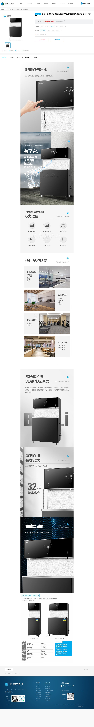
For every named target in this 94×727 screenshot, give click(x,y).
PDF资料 (58, 39)
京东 (19, 673)
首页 (21, 3)
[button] (29, 45)
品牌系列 (30, 3)
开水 (42, 26)
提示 (64, 20)
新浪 (12, 673)
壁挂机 (37, 686)
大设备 (37, 700)
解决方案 (46, 3)
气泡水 (61, 26)
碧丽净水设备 (20, 9)
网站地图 (12, 704)
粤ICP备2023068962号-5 (61, 704)
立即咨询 (43, 39)
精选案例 (54, 3)
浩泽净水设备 (48, 686)
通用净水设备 (48, 698)
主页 (10, 9)
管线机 (57, 30)
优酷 (5, 673)
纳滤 (49, 30)
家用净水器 (38, 698)
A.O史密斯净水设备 (49, 690)
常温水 (52, 26)
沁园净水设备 (48, 692)
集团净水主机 (38, 694)
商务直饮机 (25, 9)
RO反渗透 (43, 30)
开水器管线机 (38, 696)
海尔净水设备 (48, 700)
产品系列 (38, 3)
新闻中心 (62, 3)
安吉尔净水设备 (48, 694)
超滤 (53, 30)
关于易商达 (70, 3)
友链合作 (86, 669)
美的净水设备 (48, 684)
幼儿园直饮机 (38, 690)
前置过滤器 (38, 688)
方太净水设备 (48, 696)
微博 (9, 673)
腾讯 (16, 673)
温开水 (46, 26)
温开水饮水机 (38, 692)
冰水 (57, 26)
